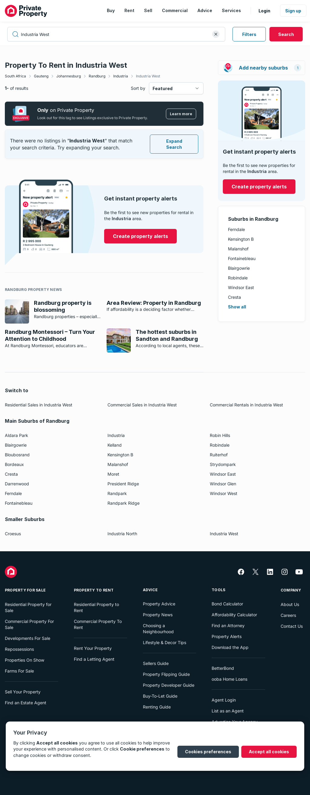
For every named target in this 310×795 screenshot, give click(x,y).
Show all (237, 306)
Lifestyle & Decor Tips (164, 642)
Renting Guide (157, 706)
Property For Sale (25, 590)
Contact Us (292, 626)
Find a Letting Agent (94, 659)
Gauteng (41, 76)
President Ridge (123, 483)
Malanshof (238, 248)
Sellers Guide (156, 663)
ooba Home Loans (229, 679)
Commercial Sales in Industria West (142, 404)
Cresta (234, 297)
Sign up (293, 10)
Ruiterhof (219, 454)
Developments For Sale (27, 638)
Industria (120, 76)
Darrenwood (17, 483)
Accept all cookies (269, 751)
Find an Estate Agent (25, 702)
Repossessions (19, 649)
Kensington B (241, 239)
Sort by (138, 88)
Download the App (230, 647)
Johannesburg (68, 76)
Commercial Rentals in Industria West (246, 404)
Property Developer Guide (168, 685)
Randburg (97, 76)
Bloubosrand (17, 454)
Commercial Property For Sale (29, 624)
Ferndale (236, 229)
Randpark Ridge (123, 503)
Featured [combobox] (163, 88)
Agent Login (224, 699)
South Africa (15, 76)
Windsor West (223, 493)
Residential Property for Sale (28, 607)
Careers (288, 615)
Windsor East (241, 287)
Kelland (114, 445)
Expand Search (174, 144)
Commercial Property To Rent (98, 624)
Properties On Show (24, 660)
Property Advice (159, 603)
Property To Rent (94, 590)
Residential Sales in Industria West (38, 404)
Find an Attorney (228, 625)
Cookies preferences (208, 751)
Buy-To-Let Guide (160, 696)
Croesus (13, 533)
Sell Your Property (23, 691)
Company (291, 590)
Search (286, 34)
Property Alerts (227, 636)
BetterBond (223, 668)
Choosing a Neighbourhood (158, 628)
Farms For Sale (19, 670)
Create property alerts (259, 187)
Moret (113, 474)
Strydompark (223, 464)
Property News (158, 614)
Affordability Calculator (234, 614)
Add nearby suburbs (262, 68)
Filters (249, 34)
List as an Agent (228, 710)
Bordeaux (14, 464)
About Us (290, 604)
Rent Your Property (93, 648)
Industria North (122, 533)
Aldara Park (16, 435)
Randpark (117, 493)
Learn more (181, 114)
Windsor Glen (223, 483)
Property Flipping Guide (166, 674)
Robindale (238, 277)
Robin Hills (220, 435)
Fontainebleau (242, 258)
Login (264, 10)
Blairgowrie (239, 268)
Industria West (148, 76)
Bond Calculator (227, 603)
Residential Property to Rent (96, 607)
